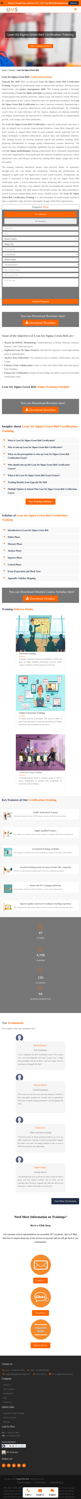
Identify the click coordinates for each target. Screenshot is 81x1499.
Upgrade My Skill (22, 1479)
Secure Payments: (9, 1442)
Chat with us (40, 1313)
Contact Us (7, 1402)
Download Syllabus (42, 598)
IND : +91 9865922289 (39, 1370)
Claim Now (73, 3)
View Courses (8, 1389)
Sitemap (6, 1422)
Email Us (40, 1280)
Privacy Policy (41, 1482)
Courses (11, 70)
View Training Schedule (40, 46)
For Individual (40, 214)
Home (4, 70)
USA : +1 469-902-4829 (14, 1370)
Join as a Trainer (9, 1417)
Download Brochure (41, 322)
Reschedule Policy (56, 1482)
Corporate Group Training (13, 1413)
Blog (5, 1398)
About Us (7, 1385)
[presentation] (23, 293)
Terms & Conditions (24, 1482)
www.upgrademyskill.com (62, 1374)
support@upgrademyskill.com (18, 1374)
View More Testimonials (65, 1201)
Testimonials (8, 1393)
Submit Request (40, 301)
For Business (40, 221)
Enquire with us (40, 1345)
